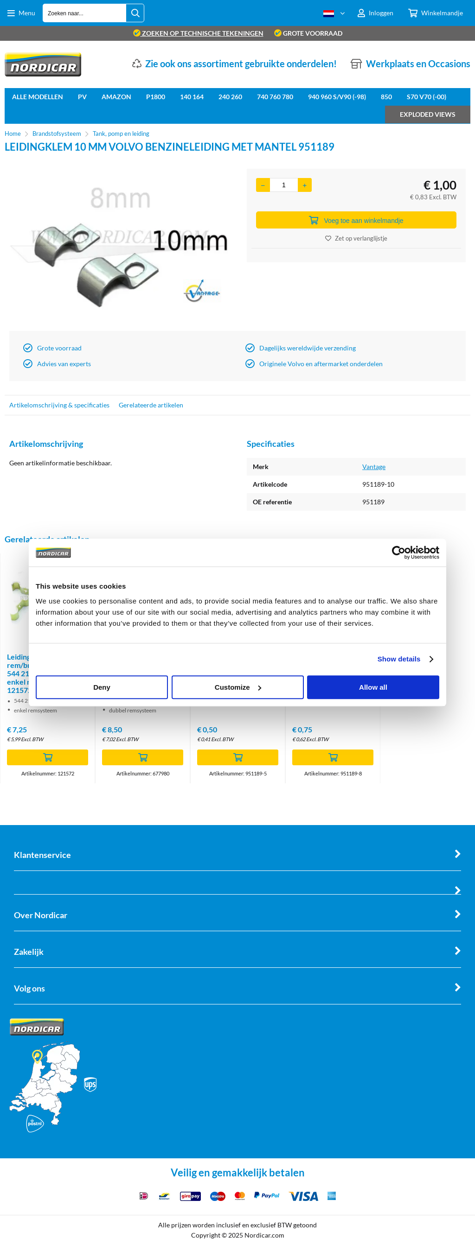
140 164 (192, 97)
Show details (399, 659)
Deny (101, 687)
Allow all (373, 687)
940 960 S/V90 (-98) (337, 97)
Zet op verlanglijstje (356, 238)
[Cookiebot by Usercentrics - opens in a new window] (398, 552)
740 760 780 (275, 97)
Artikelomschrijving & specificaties (59, 405)
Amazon (116, 97)
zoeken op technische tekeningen (198, 33)
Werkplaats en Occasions (418, 63)
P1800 (155, 97)
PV (82, 97)
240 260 (230, 97)
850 (386, 97)
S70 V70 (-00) (426, 97)
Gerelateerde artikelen (151, 405)
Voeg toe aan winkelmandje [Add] (356, 220)
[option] (119, 247)
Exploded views (428, 114)
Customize (238, 687)
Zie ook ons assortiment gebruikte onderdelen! (241, 63)
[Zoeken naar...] (135, 13)
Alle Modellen (37, 97)
